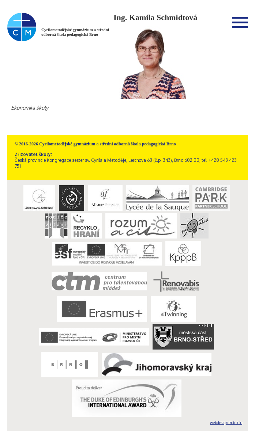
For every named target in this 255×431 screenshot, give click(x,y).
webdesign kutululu (226, 422)
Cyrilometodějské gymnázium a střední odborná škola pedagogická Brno (75, 32)
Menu (240, 22)
